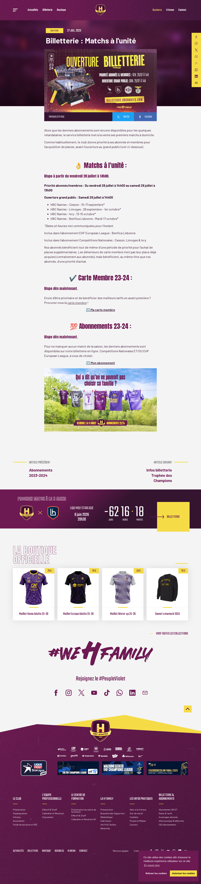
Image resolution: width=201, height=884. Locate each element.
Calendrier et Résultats (53, 813)
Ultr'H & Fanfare (108, 824)
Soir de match (136, 813)
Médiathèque (106, 817)
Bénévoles (105, 828)
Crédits (137, 850)
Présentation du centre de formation (83, 810)
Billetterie (48, 10)
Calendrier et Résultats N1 (83, 819)
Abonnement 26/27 (168, 809)
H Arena (170, 10)
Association (18, 821)
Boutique (61, 10)
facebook (145, 117)
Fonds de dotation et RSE (25, 824)
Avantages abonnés (168, 817)
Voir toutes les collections (172, 633)
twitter (123, 117)
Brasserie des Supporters (112, 813)
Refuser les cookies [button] (156, 873)
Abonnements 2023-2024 (45, 469)
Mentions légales (120, 850)
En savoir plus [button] (152, 865)
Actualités (33, 10)
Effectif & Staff (49, 809)
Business (157, 10)
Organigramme (20, 813)
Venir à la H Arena (138, 809)
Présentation (19, 809)
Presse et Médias (138, 821)
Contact (182, 10)
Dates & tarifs (165, 813)
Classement (47, 817)
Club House (105, 821)
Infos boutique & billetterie (171, 821)
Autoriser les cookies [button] (183, 873)
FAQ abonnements (167, 824)
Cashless (134, 817)
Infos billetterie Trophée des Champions (155, 472)
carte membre (77, 302)
